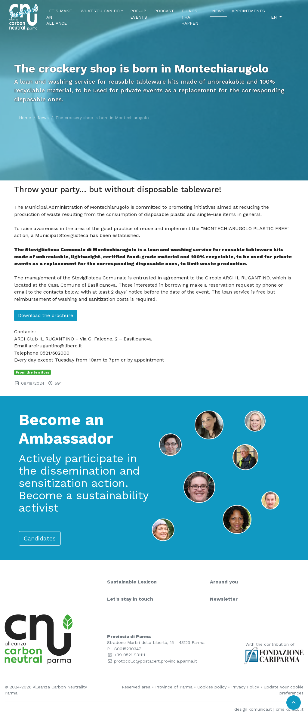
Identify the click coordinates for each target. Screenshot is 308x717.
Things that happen (189, 17)
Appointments (248, 10)
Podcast (164, 10)
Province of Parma (173, 687)
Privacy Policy (245, 687)
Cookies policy (211, 687)
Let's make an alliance (59, 17)
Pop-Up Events (138, 14)
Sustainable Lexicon (132, 582)
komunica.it (260, 709)
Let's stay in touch (130, 599)
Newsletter (224, 599)
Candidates (40, 538)
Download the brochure (45, 315)
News (219, 10)
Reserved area (136, 687)
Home (25, 117)
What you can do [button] (102, 10)
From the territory (32, 372)
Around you (224, 582)
